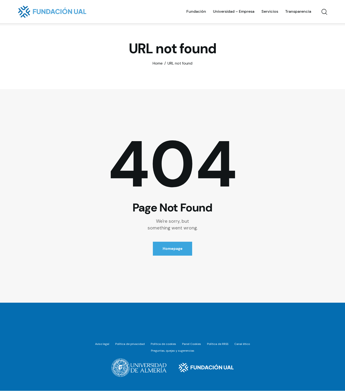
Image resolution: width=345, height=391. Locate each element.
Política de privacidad (130, 344)
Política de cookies (163, 344)
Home (158, 63)
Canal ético (242, 344)
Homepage (173, 248)
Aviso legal (102, 344)
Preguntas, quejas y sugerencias (173, 351)
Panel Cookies (191, 344)
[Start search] (324, 12)
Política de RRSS (218, 344)
